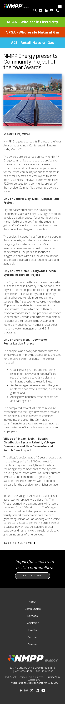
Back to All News (19, 543)
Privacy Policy (53, 677)
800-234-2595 (44, 671)
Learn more (32, 575)
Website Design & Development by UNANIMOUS (34, 682)
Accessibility (34, 679)
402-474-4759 (24, 671)
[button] (32, 130)
